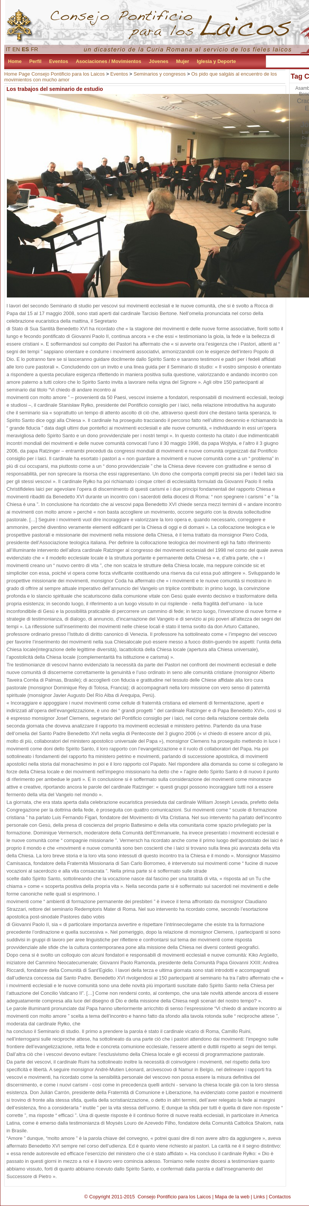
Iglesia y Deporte (216, 61)
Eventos (58, 61)
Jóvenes (158, 61)
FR (34, 49)
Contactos (280, 1197)
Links (259, 1197)
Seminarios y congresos (160, 74)
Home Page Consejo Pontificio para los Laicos (54, 74)
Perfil (35, 61)
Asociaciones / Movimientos (108, 61)
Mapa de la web (232, 1197)
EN (16, 49)
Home (15, 61)
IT (8, 49)
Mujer (182, 61)
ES (25, 49)
